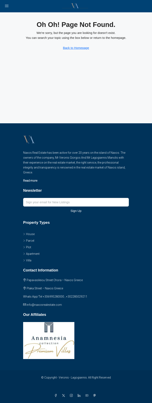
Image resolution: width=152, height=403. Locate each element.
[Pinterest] (95, 395)
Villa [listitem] (27, 260)
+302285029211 (76, 296)
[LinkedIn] (80, 395)
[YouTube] (87, 395)
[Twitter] (64, 395)
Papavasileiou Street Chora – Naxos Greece (55, 280)
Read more (30, 180)
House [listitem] (29, 234)
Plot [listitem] (27, 247)
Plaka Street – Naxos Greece (45, 288)
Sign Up (75, 210)
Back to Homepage (76, 48)
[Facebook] (56, 395)
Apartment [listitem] (31, 253)
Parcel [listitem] (28, 240)
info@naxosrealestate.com (44, 304)
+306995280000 (53, 296)
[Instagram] (72, 395)
